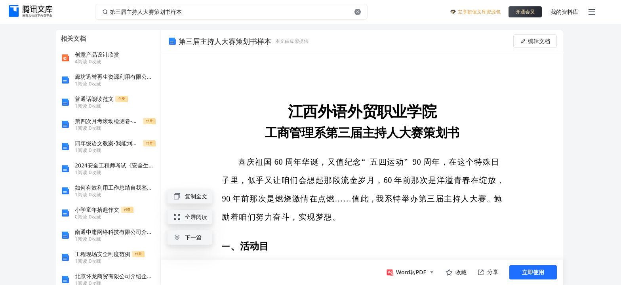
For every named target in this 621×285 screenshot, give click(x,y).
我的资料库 (564, 11)
